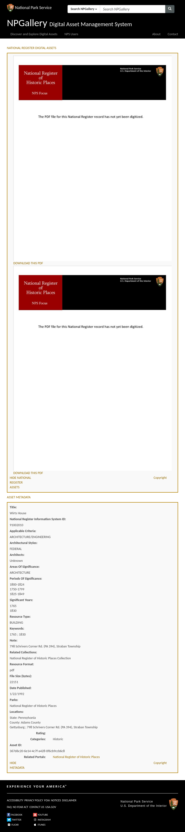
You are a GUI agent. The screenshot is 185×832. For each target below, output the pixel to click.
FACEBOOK (14, 814)
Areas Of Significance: (24, 567)
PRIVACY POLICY (33, 800)
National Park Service (137, 801)
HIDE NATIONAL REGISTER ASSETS (20, 482)
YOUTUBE (40, 814)
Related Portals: (35, 757)
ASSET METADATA (19, 497)
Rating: (41, 733)
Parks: (14, 700)
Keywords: (17, 628)
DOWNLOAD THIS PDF (28, 263)
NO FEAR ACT (20, 807)
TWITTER (14, 819)
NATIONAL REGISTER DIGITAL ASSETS (31, 48)
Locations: (17, 712)
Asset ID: (16, 745)
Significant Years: (21, 600)
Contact (173, 34)
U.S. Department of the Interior (144, 806)
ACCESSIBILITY (15, 800)
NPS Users (71, 34)
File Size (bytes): (21, 676)
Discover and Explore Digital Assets (33, 34)
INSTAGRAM (42, 819)
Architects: (17, 555)
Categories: (38, 739)
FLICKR (13, 824)
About (156, 34)
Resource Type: (20, 617)
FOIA (47, 800)
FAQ (9, 807)
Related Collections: (23, 652)
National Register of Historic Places (76, 757)
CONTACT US (36, 807)
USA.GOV (50, 807)
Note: (13, 640)
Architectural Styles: (23, 543)
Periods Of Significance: (26, 579)
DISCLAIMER (69, 800)
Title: (13, 507)
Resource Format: (22, 664)
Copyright (160, 478)
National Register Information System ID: (38, 519)
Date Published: (20, 688)
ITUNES (39, 824)
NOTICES (56, 800)
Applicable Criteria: (23, 531)
